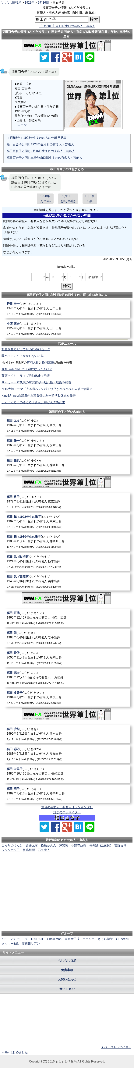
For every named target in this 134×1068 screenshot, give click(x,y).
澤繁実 (63, 845)
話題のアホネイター (67, 812)
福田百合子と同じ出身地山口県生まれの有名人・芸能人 (44, 157)
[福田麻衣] (66, 678)
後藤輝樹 (29, 850)
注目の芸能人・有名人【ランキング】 (67, 807)
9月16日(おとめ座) (68, 198)
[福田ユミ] (66, 426)
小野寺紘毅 (78, 845)
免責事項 (67, 970)
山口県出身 (89, 198)
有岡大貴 (33, 362)
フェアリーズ (19, 939)
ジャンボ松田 (11, 850)
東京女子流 (72, 939)
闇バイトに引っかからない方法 (23, 355)
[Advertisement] (67, 863)
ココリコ (89, 939)
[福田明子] (66, 794)
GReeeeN (122, 939)
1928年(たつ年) (45, 198)
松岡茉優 (48, 362)
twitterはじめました (15, 1052)
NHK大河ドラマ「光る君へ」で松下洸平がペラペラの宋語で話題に (47, 389)
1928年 (29, 2)
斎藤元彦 (32, 845)
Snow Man (54, 939)
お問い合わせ (67, 979)
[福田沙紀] (66, 734)
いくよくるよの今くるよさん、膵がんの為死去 (33, 402)
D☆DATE (37, 939)
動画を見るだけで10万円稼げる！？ (26, 349)
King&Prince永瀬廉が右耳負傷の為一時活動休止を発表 (39, 395)
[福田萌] (66, 638)
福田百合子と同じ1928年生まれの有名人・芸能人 (40, 144)
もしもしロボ (67, 960)
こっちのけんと (12, 845)
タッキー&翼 (10, 943)
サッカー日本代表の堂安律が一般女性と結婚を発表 (36, 382)
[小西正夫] (66, 329)
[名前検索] (61, 19)
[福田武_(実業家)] (66, 582)
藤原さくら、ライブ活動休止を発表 (26, 375)
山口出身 (21, 124)
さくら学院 (105, 939)
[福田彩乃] (66, 754)
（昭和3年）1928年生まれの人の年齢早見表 (37, 137)
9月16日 (43, 2)
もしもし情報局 (10, 2)
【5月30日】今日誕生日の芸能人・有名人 (67, 26)
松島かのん (48, 845)
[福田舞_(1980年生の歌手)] (66, 542)
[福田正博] (66, 618)
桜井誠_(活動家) (100, 845)
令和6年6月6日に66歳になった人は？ (27, 369)
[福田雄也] (66, 465)
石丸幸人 (44, 850)
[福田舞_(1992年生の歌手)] (66, 522)
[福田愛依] (66, 658)
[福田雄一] (66, 446)
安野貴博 (120, 845)
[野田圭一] (66, 309)
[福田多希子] (66, 698)
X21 (4, 939)
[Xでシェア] (44, 57)
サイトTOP (67, 989)
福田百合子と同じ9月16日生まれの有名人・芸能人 (41, 151)
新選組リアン (31, 943)
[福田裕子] (66, 502)
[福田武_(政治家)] (66, 562)
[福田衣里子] (66, 774)
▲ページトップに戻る (116, 1047)
